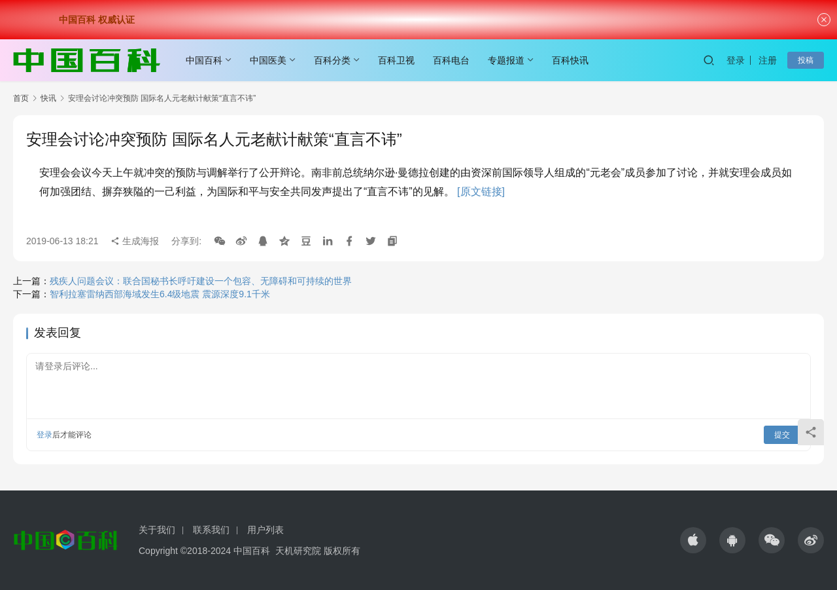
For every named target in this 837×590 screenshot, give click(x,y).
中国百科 (204, 60)
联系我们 (211, 530)
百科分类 (332, 60)
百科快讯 (570, 60)
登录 (735, 60)
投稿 (805, 60)
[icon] (693, 540)
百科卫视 (396, 60)
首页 (21, 98)
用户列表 (265, 530)
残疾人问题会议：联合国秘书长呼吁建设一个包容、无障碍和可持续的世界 (201, 281)
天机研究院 (298, 550)
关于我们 (157, 530)
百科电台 (451, 60)
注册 (768, 60)
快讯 (48, 98)
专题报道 (506, 60)
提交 (782, 434)
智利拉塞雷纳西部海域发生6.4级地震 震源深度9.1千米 (160, 294)
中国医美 (268, 60)
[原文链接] (481, 191)
